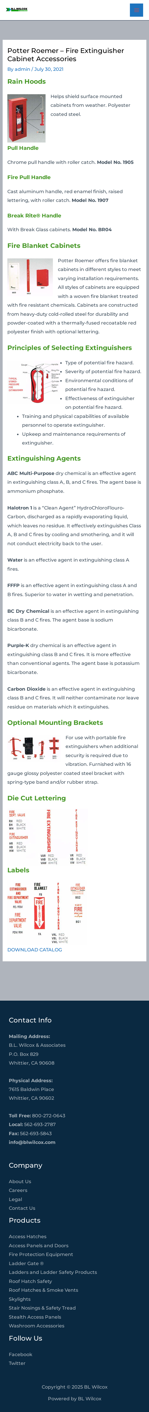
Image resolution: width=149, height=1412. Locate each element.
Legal (15, 1199)
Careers (18, 1190)
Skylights (20, 1299)
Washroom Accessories (36, 1326)
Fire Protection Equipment (41, 1254)
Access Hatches (27, 1236)
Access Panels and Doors (38, 1245)
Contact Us (22, 1208)
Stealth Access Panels (35, 1317)
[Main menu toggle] (136, 10)
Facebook (20, 1354)
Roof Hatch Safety (30, 1281)
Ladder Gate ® (26, 1263)
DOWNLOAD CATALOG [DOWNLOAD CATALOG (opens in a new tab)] (34, 950)
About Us (20, 1181)
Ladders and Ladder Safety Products (53, 1272)
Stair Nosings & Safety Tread (42, 1308)
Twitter (17, 1363)
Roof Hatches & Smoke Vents (43, 1290)
